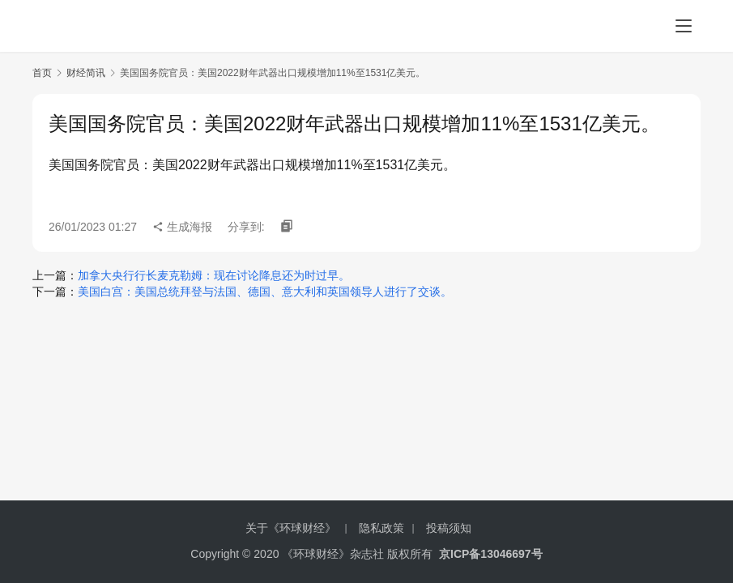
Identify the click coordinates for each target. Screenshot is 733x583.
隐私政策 (381, 527)
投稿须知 (448, 527)
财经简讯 (85, 73)
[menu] (684, 25)
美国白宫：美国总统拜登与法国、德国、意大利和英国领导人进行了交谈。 (265, 291)
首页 (42, 73)
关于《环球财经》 (290, 527)
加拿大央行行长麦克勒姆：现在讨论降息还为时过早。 (214, 275)
